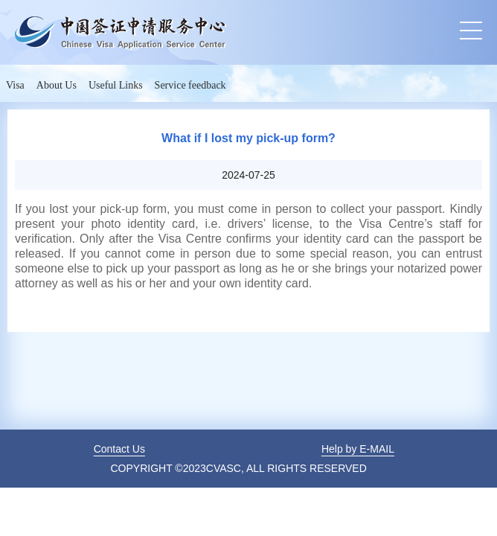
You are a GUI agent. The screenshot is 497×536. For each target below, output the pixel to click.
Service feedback (190, 85)
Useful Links (116, 85)
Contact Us (119, 449)
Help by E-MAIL (357, 449)
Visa (15, 85)
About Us (56, 85)
